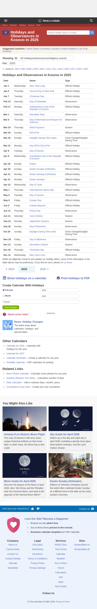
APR (35, 69)
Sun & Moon (61, 563)
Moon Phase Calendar (18, 373)
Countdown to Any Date (18, 387)
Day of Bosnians (38, 226)
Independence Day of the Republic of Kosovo (42, 108)
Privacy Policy (37, 563)
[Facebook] (37, 599)
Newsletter (13, 568)
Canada (55, 48)
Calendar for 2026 (15, 345)
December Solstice (39, 244)
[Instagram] (53, 599)
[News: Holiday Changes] (25, 326)
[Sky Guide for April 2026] (71, 428)
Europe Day (35, 200)
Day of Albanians (38, 239)
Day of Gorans (37, 195)
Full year (8, 290)
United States (32, 48)
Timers (60, 568)
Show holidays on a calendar (24, 278)
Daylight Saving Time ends (43, 231)
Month (7, 296)
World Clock (61, 544)
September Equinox (39, 221)
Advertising (37, 549)
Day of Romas (37, 151)
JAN (16, 69)
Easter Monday (37, 179)
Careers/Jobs (12, 549)
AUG (60, 69)
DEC (86, 69)
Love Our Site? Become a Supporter (46, 518)
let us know (66, 262)
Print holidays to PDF (73, 278)
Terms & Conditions (37, 558)
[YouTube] (59, 599)
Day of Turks (36, 184)
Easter (33, 164)
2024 (11, 269)
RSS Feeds (61, 586)
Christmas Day (37, 96)
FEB (22, 69)
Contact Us (86, 508)
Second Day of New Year (42, 91)
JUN (48, 69)
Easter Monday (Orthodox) (43, 174)
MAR (29, 69)
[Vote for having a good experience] (32, 509)
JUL (54, 69)
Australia (45, 48)
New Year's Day (37, 86)
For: (13, 63)
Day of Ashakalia (38, 101)
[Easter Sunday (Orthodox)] (71, 475)
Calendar (13, 25)
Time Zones (61, 549)
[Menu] (6, 20)
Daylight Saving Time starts (43, 138)
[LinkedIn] (48, 599)
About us (12, 544)
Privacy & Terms (63, 602)
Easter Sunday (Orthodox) (43, 169)
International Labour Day (42, 190)
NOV (79, 69)
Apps (60, 582)
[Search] (91, 20)
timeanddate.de (82, 549)
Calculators (60, 572)
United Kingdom (69, 48)
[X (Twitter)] (43, 599)
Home (5, 25)
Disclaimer (37, 554)
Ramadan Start (37, 114)
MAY (42, 69)
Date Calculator (14, 382)
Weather (61, 558)
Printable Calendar (16, 362)
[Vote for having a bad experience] (38, 509)
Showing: (38, 58)
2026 (43, 269)
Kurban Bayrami (38, 205)
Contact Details (12, 558)
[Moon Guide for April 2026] (25, 475)
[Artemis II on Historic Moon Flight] (25, 428)
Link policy (37, 544)
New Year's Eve (37, 255)
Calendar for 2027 (15, 353)
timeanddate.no (82, 544)
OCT (73, 69)
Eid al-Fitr (34, 132)
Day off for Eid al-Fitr (40, 145)
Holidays (22, 25)
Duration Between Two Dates (21, 378)
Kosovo (31, 25)
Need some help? (18, 314)
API (61, 577)
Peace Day (35, 210)
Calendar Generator (16, 358)
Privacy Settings (37, 568)
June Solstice (36, 216)
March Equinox (37, 127)
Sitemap (13, 563)
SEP (66, 69)
